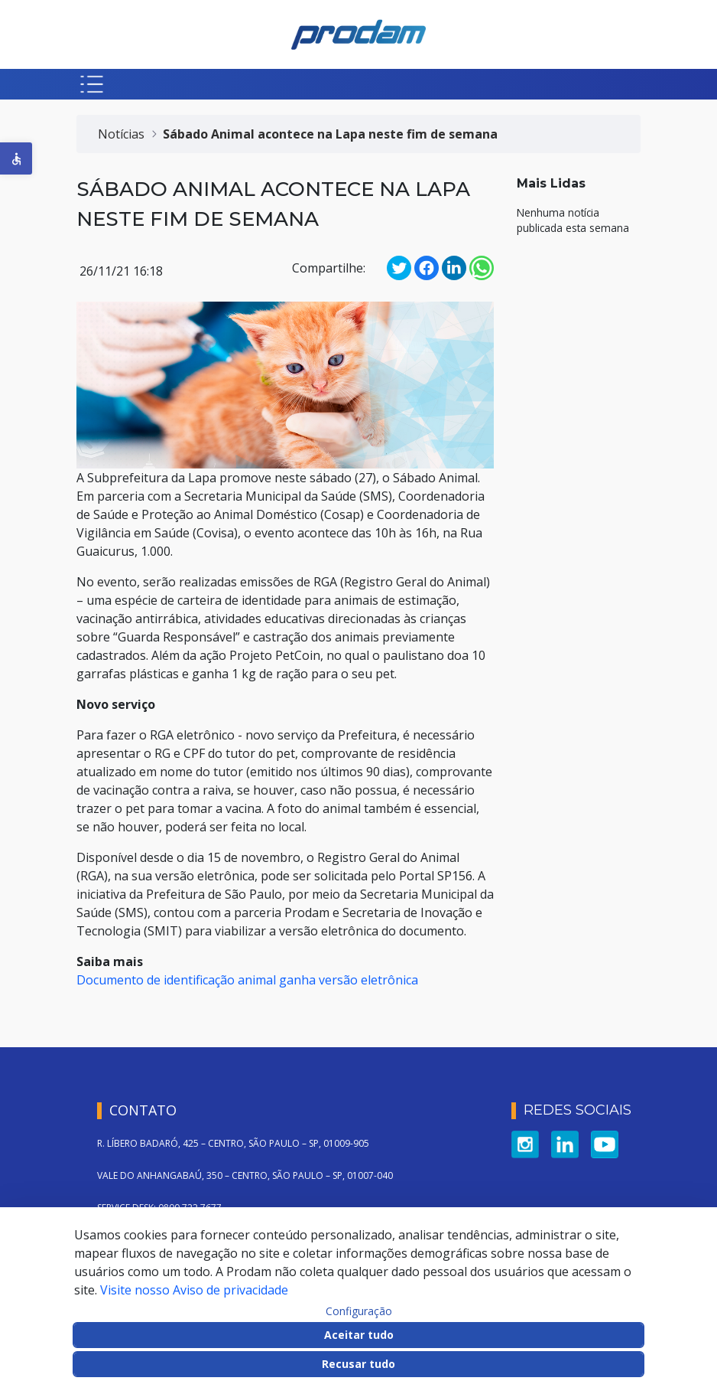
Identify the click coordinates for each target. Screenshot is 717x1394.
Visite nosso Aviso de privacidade (194, 1289)
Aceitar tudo (359, 1334)
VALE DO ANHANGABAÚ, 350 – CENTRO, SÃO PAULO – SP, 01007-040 (245, 1175)
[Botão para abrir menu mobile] (91, 84)
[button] (16, 158)
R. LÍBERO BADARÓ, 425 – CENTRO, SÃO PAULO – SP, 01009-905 (233, 1143)
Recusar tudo (358, 1363)
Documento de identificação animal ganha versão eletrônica (247, 979)
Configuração (359, 1311)
